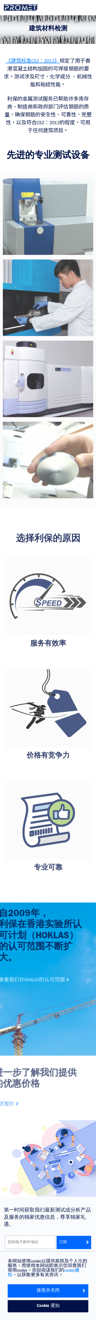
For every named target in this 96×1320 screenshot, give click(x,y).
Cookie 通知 (48, 1306)
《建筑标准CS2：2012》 (33, 61)
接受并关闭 (62, 1291)
